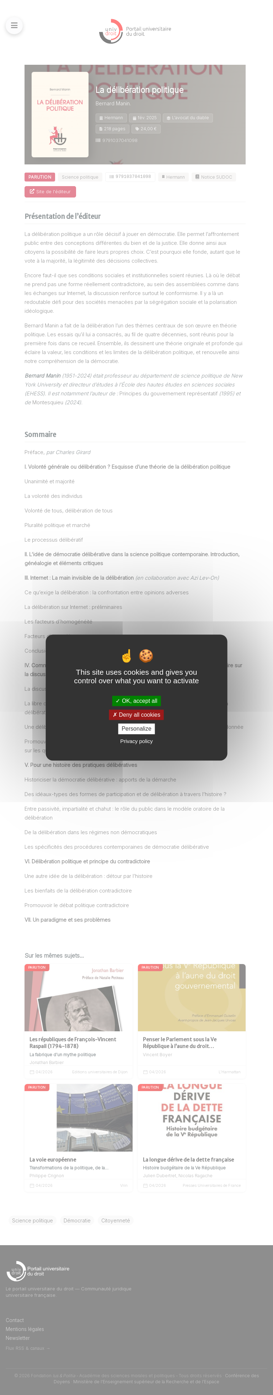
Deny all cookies (136, 715)
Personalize (136, 729)
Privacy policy (136, 741)
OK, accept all (136, 701)
